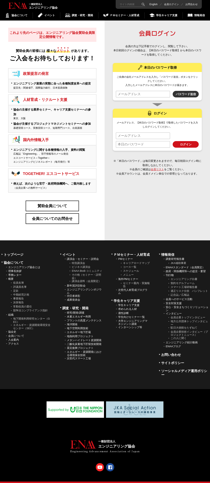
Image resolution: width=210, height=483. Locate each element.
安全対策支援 (174, 298)
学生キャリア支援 (128, 300)
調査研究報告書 (175, 254)
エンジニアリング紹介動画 (182, 337)
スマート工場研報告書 (184, 282)
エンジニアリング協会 (22, 6)
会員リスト (157, 169)
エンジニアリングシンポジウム (84, 286)
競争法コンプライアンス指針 (30, 305)
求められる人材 (127, 304)
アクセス (13, 339)
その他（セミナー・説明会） (86, 272)
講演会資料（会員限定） (86, 276)
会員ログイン (171, 4)
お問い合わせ (171, 350)
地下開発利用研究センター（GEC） (31, 316)
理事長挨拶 (15, 266)
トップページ (13, 250)
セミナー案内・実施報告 (136, 280)
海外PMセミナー (128, 274)
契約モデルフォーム (183, 278)
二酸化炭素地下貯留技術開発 (84, 339)
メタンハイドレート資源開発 (84, 335)
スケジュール (131, 266)
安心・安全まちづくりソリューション (187, 304)
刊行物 (170, 270)
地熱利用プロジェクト (80, 331)
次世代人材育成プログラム (132, 287)
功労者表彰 (73, 291)
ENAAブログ (173, 341)
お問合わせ (191, 4)
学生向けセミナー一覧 (131, 312)
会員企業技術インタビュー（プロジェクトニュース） (189, 328)
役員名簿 (18, 278)
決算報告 (18, 297)
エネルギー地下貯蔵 (79, 327)
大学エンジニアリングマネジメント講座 (132, 318)
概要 (11, 274)
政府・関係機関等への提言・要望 (186, 266)
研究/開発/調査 (75, 307)
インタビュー (174, 309)
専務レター (15, 270)
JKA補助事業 (178, 258)
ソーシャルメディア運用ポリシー (184, 368)
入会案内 (13, 335)
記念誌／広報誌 (180, 290)
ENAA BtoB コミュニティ (87, 266)
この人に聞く (179, 333)
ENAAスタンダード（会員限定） (185, 262)
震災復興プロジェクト (80, 343)
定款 (15, 286)
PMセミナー (125, 254)
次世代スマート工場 (79, 353)
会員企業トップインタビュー (188, 312)
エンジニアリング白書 (184, 274)
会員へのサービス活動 (179, 294)
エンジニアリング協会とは (24, 262)
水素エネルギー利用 (79, 312)
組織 (11, 310)
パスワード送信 (186, 94)
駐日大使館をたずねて (184, 323)
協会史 (12, 327)
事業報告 (18, 294)
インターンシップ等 (130, 322)
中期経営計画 (21, 290)
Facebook (110, 463)
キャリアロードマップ (136, 258)
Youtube (100, 463)
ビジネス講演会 (81, 262)
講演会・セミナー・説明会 (83, 254)
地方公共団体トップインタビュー (189, 318)
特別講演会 (78, 258)
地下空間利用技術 (77, 323)
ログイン (186, 144)
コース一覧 (129, 262)
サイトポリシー (172, 358)
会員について (16, 331)
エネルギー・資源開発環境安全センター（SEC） (31, 322)
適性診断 (123, 308)
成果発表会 (73, 295)
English (154, 4)
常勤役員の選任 (22, 301)
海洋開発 (72, 319)
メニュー (128, 270)
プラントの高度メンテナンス (84, 315)
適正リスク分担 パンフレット (189, 286)
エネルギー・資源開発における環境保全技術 (84, 349)
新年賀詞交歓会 (76, 280)
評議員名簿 (19, 282)
